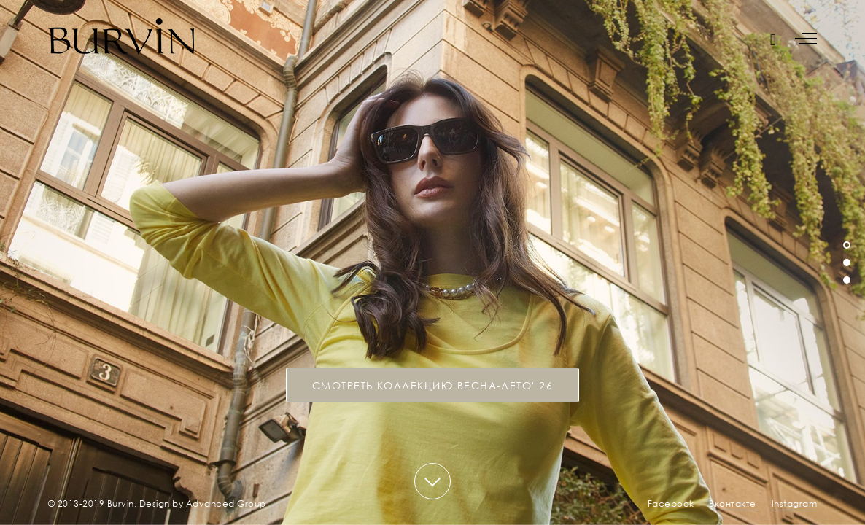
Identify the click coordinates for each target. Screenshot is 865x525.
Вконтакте (732, 503)
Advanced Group (226, 503)
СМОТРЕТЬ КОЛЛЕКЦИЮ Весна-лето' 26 (433, 385)
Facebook (671, 503)
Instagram (795, 503)
